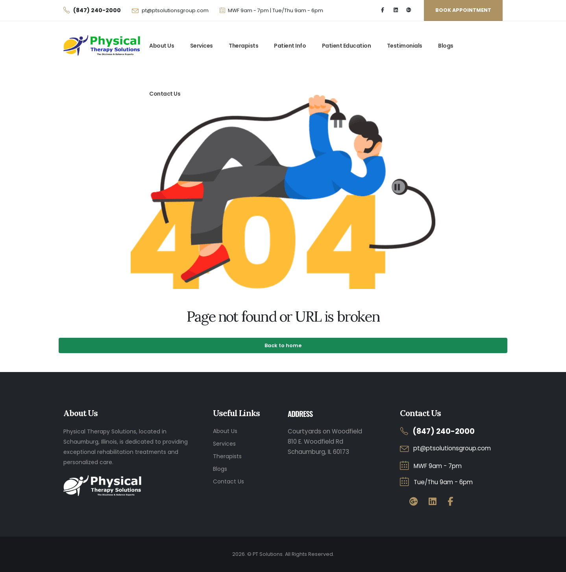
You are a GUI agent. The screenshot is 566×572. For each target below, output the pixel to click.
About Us (161, 46)
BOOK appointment (463, 10)
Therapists (243, 46)
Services (201, 46)
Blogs (445, 46)
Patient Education (346, 46)
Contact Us (164, 94)
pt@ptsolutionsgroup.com (175, 10)
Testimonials (404, 46)
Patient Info (290, 46)
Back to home (283, 345)
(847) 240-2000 (443, 431)
